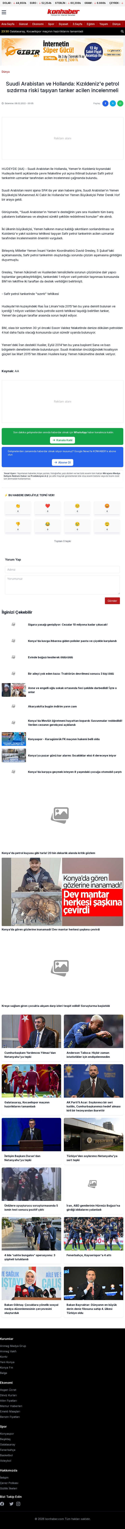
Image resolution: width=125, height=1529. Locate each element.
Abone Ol (63, 462)
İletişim (4, 1477)
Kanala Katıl (62, 440)
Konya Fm (6, 1367)
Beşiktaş (5, 1439)
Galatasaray (7, 1444)
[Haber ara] (122, 31)
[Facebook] (2, 1504)
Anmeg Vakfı (8, 1351)
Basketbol (6, 1455)
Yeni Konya (7, 1362)
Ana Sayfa (7, 24)
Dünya (116, 24)
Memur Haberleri (11, 1406)
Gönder (112, 600)
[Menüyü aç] (4, 12)
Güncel (23, 24)
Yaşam (103, 24)
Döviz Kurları (8, 1395)
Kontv (3, 1356)
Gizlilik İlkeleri (8, 1488)
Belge (3, 1373)
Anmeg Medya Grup (13, 1346)
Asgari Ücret (8, 1390)
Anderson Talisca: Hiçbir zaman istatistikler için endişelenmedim (46, 31)
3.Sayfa (77, 24)
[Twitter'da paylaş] (113, 103)
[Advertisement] (62, 138)
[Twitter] (11, 1504)
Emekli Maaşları (10, 1411)
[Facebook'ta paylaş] (105, 103)
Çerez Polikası (9, 1483)
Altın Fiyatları (8, 1400)
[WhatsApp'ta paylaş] (120, 103)
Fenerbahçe (7, 1450)
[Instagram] (18, 1504)
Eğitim (91, 24)
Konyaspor (7, 1433)
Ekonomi (38, 24)
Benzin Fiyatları (10, 1416)
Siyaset (63, 24)
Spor (51, 24)
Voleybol (5, 1460)
